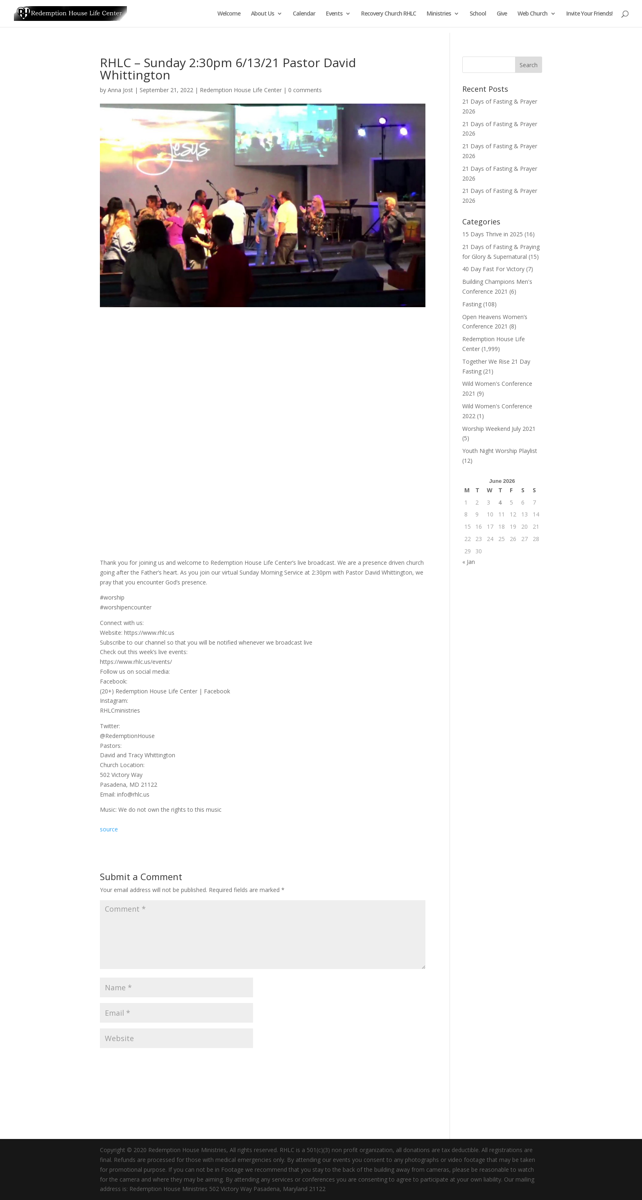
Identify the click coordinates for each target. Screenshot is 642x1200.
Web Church (532, 14)
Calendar (304, 14)
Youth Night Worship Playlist (499, 451)
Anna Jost (120, 90)
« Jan (468, 562)
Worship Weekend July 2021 (499, 428)
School (478, 14)
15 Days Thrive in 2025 (492, 234)
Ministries (439, 14)
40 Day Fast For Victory (493, 269)
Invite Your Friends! (589, 14)
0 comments (305, 90)
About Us (262, 14)
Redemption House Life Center (241, 90)
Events (334, 14)
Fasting (472, 304)
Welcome (228, 14)
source (109, 829)
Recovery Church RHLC (388, 14)
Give (502, 14)
